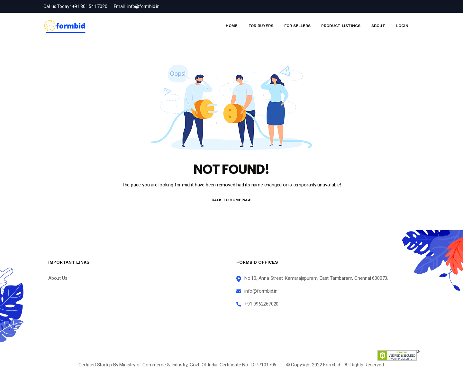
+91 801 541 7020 (89, 6)
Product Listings (340, 26)
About (378, 26)
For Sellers (297, 26)
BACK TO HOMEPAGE (231, 200)
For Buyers (261, 26)
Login (402, 26)
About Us (57, 278)
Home (232, 26)
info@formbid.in (143, 6)
